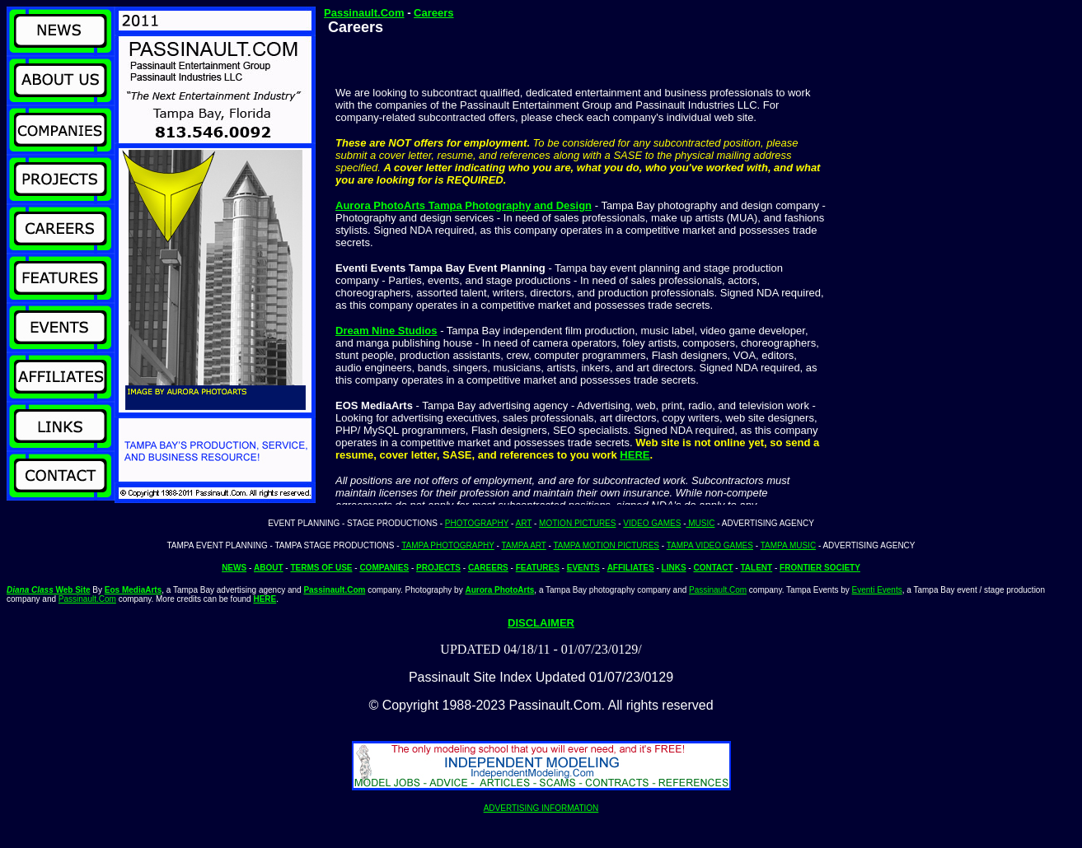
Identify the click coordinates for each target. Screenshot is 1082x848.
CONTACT (713, 567)
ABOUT (268, 567)
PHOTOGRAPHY (476, 523)
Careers (433, 13)
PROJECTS (438, 567)
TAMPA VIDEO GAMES (710, 545)
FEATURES (538, 567)
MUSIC (700, 523)
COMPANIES (384, 567)
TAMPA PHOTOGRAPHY (447, 545)
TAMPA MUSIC (788, 545)
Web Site (49, 589)
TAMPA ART (524, 545)
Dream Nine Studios (386, 330)
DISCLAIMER (541, 623)
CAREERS (488, 567)
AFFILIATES (630, 567)
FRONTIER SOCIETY (820, 567)
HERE (634, 455)
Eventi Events (877, 589)
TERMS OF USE (321, 567)
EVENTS (583, 567)
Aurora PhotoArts (499, 589)
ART (524, 523)
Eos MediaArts (133, 589)
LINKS (674, 567)
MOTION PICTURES (577, 523)
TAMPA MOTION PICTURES (607, 545)
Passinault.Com (364, 13)
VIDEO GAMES (652, 523)
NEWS (234, 567)
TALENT (756, 567)
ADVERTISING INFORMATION (541, 808)
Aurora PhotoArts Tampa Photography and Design (463, 205)
